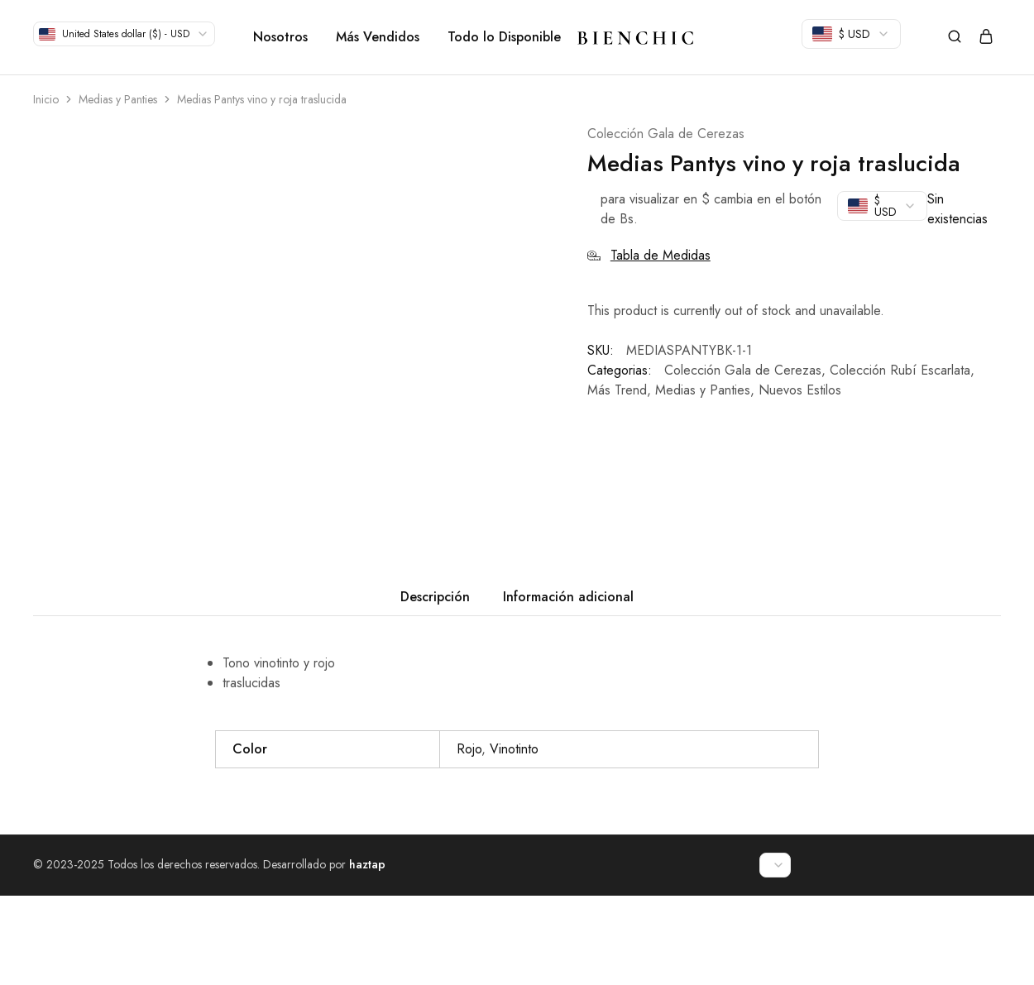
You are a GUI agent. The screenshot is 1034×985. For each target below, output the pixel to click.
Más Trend (617, 389)
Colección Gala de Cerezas (665, 133)
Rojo (469, 838)
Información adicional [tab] (568, 686)
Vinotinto (514, 838)
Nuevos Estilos (800, 389)
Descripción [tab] (435, 686)
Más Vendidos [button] (377, 37)
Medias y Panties (118, 99)
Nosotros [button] (280, 37)
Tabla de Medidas (649, 255)
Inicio (46, 99)
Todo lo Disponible (504, 37)
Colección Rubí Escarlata (900, 370)
